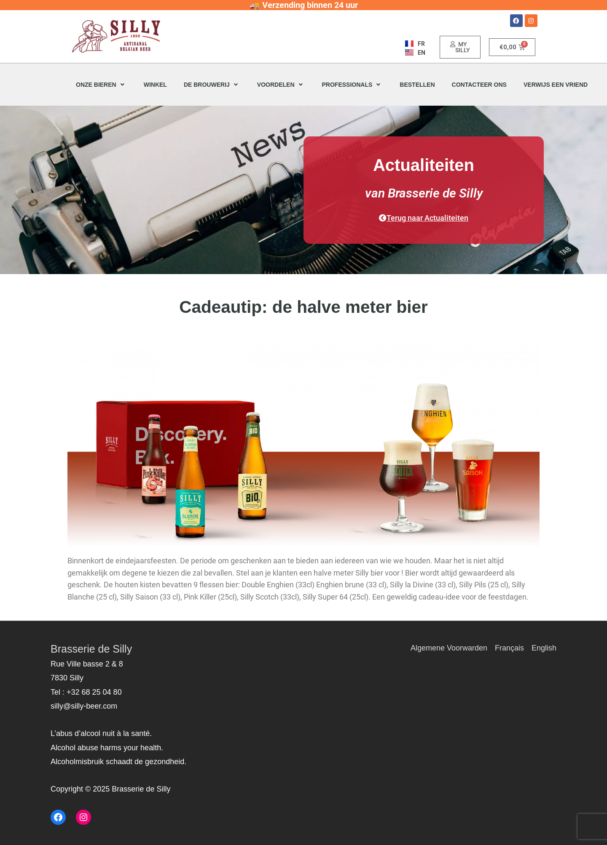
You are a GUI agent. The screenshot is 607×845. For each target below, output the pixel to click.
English (544, 648)
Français (509, 648)
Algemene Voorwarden (449, 648)
